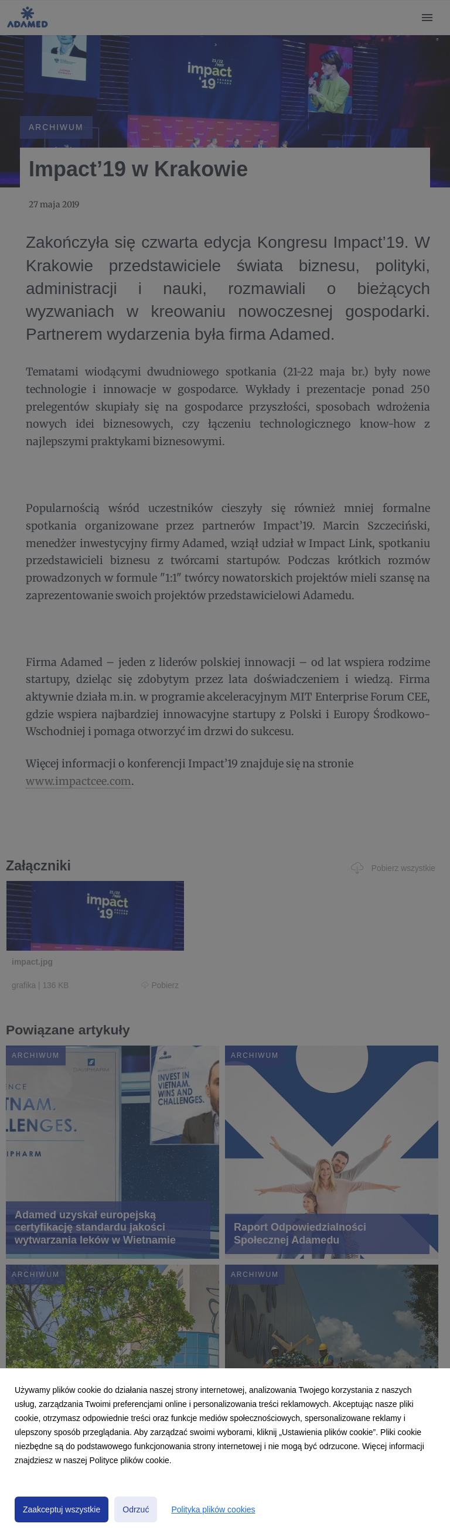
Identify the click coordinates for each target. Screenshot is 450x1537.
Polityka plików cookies (213, 1509)
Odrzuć (135, 1509)
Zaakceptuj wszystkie (61, 1509)
